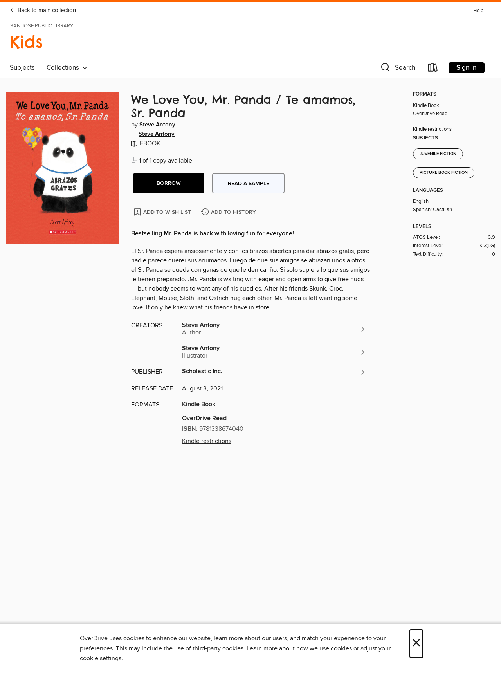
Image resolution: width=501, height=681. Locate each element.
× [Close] (416, 644)
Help (478, 11)
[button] (397, 69)
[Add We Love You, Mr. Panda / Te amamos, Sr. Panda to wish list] (163, 212)
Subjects (22, 67)
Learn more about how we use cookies (299, 648)
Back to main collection (43, 10)
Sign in (466, 67)
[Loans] (433, 69)
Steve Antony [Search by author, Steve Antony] (157, 124)
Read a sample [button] (248, 183)
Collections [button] (67, 67)
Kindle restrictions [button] (206, 441)
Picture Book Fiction (444, 172)
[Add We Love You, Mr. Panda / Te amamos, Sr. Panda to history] (229, 212)
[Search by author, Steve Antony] (274, 329)
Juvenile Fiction (438, 154)
